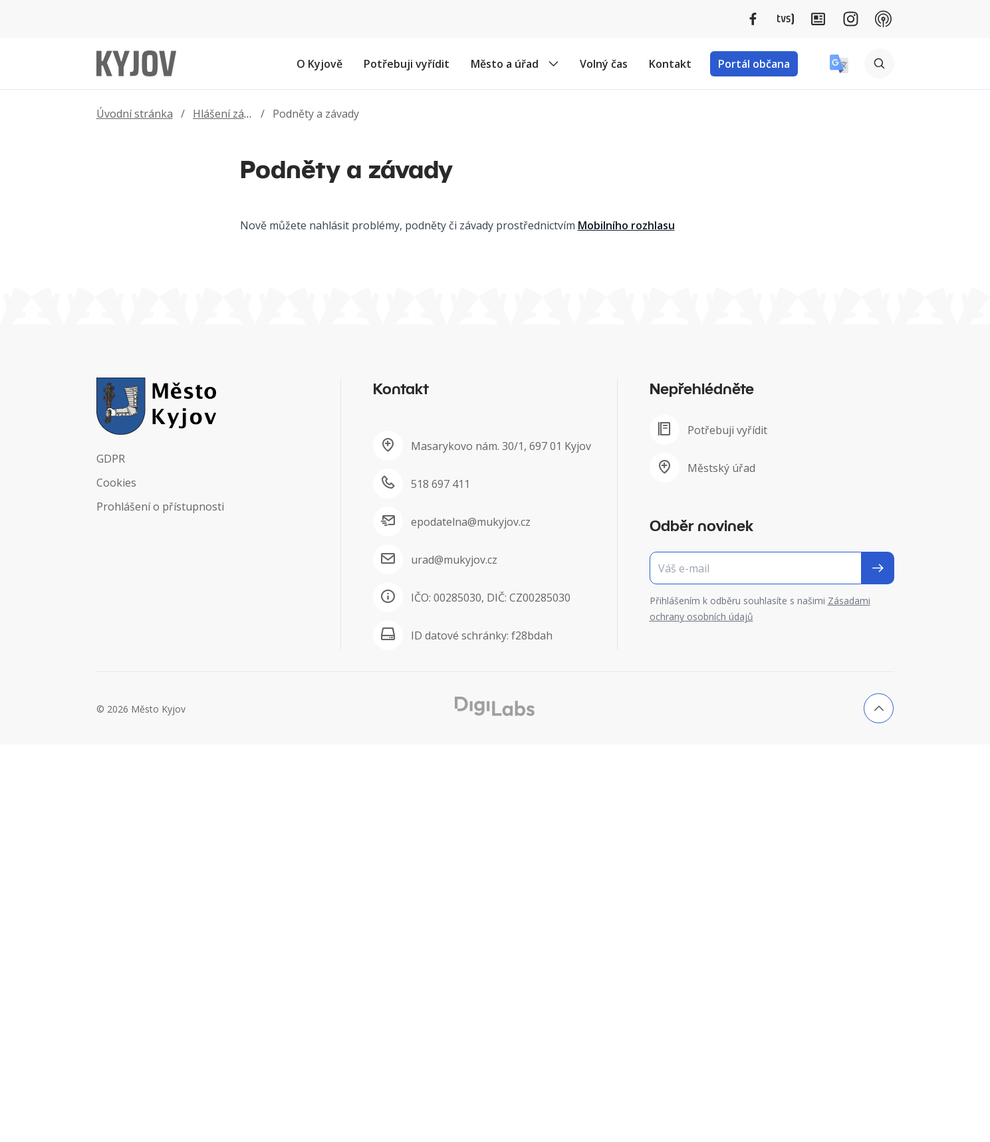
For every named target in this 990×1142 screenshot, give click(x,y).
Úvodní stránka (134, 113)
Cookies (116, 482)
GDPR (110, 458)
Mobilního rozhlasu (626, 225)
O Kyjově (319, 64)
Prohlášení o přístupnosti (160, 506)
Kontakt (670, 64)
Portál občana (754, 64)
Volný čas (604, 64)
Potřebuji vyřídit (406, 64)
